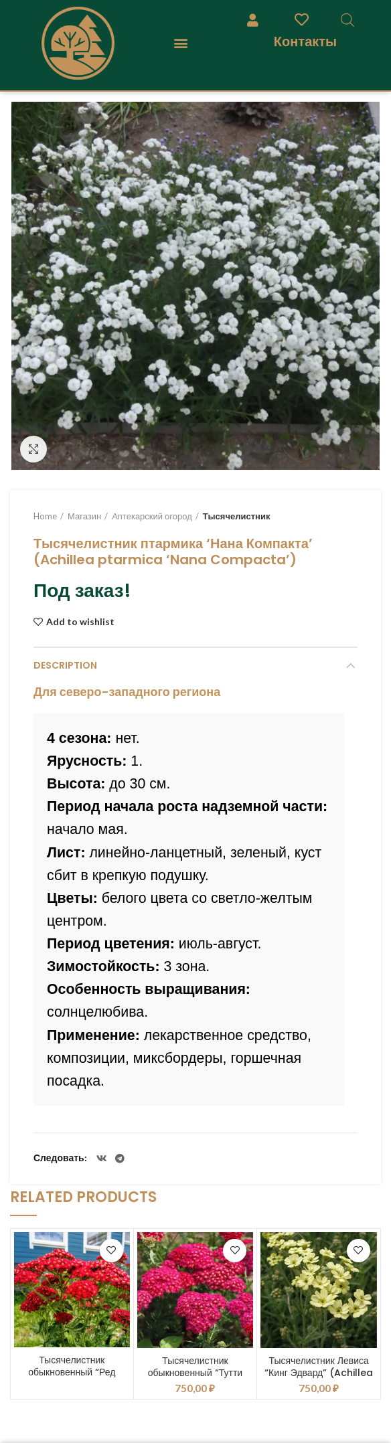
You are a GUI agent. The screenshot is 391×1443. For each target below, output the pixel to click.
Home (45, 516)
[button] (180, 43)
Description (65, 665)
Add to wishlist (80, 621)
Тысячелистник (236, 516)
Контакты (305, 41)
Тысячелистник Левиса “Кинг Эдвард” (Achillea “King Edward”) (318, 1373)
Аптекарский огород (152, 516)
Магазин (84, 516)
